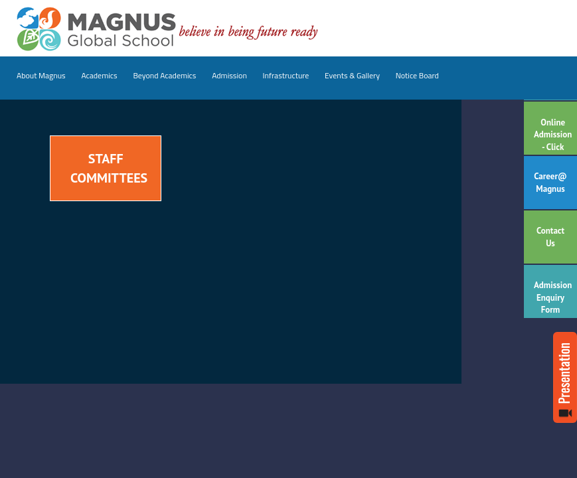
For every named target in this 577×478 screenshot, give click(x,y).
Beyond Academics (164, 75)
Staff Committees (108, 168)
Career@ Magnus (550, 183)
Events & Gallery (352, 75)
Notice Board (417, 75)
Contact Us (550, 237)
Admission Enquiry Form (553, 297)
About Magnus (41, 75)
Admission (229, 75)
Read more (565, 377)
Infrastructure (286, 75)
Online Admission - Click (553, 135)
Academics (99, 75)
